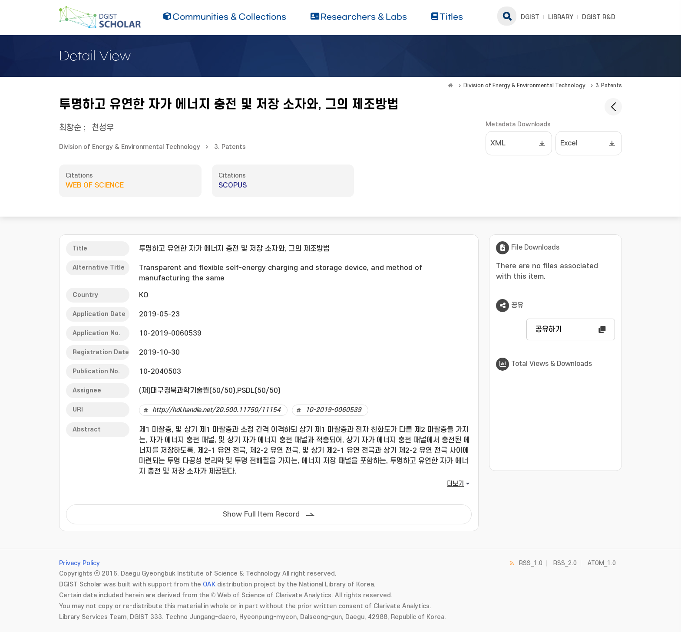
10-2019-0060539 (333, 410)
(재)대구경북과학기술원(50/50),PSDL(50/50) (210, 391)
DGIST (530, 17)
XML (498, 143)
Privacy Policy (79, 563)
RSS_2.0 (565, 563)
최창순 (70, 127)
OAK (209, 584)
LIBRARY (560, 17)
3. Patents (608, 85)
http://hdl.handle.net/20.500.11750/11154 (216, 410)
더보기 (455, 483)
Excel (569, 143)
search (506, 16)
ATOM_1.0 (602, 563)
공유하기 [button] (549, 329)
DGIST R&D (598, 17)
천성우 (103, 127)
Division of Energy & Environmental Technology (524, 85)
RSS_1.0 (530, 563)
